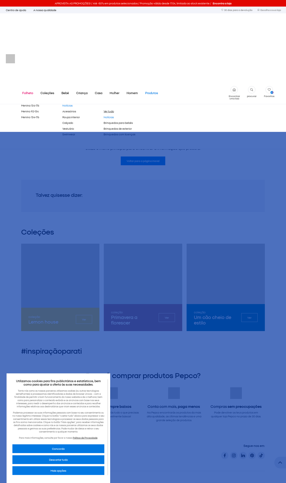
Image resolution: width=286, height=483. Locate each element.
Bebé (65, 24)
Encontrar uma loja (234, 24)
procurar (251, 23)
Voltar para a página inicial (143, 92)
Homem (132, 24)
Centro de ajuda (16, 10)
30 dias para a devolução (236, 9)
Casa (98, 24)
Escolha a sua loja (269, 9)
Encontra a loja (222, 3)
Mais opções (58, 470)
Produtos (151, 24)
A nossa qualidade (44, 10)
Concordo (58, 449)
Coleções (47, 24)
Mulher (114, 24)
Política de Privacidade (85, 437)
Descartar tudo (58, 459)
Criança (82, 24)
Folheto (27, 24)
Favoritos (269, 23)
